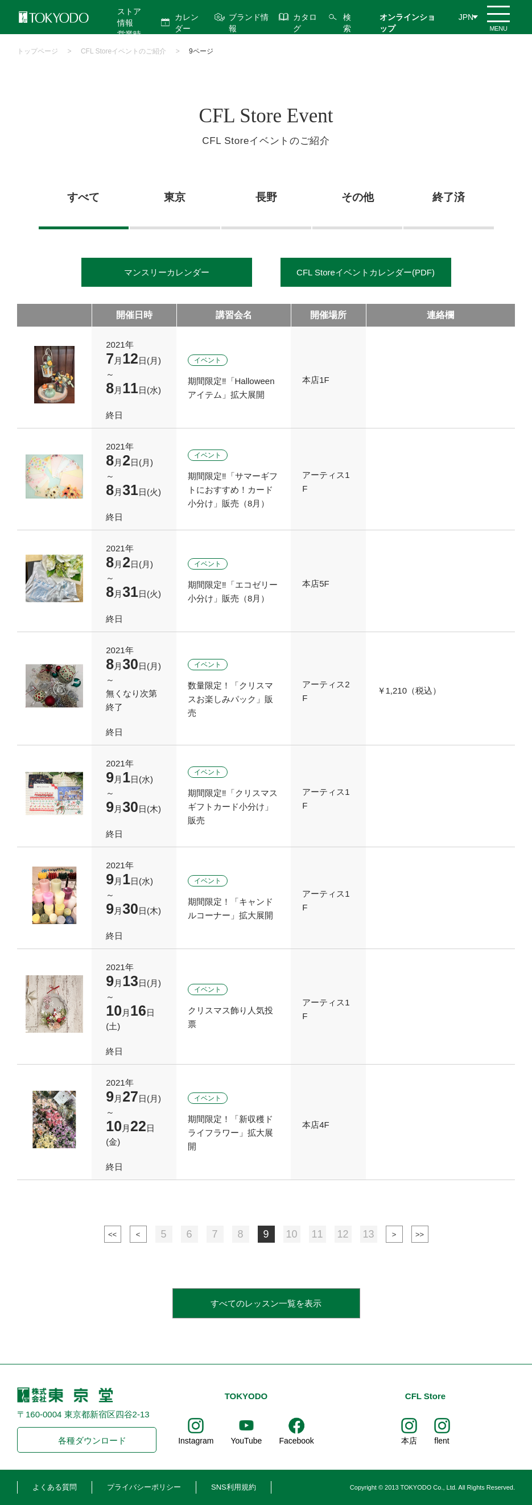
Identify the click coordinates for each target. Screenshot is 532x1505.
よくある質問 (54, 1487)
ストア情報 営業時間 (129, 28)
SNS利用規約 (233, 1487)
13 (368, 1234)
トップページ (37, 51)
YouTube (246, 1440)
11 (317, 1234)
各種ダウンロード (92, 1440)
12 (342, 1234)
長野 (266, 197)
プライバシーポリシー (144, 1487)
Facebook (296, 1440)
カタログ (305, 23)
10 (291, 1234)
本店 (409, 1440)
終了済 (448, 197)
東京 (174, 197)
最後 (419, 1234)
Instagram (195, 1440)
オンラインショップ (407, 23)
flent (441, 1440)
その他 (357, 197)
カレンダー (187, 23)
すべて (83, 197)
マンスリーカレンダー (166, 272)
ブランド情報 (249, 23)
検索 (347, 23)
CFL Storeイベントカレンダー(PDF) (365, 272)
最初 (112, 1234)
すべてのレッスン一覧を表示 (266, 1303)
